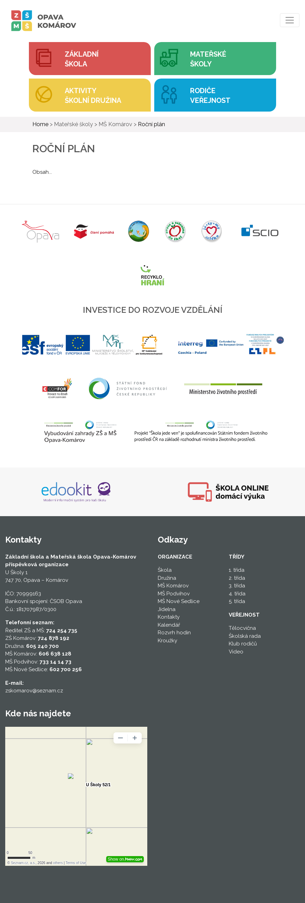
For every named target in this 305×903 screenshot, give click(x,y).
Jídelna (166, 609)
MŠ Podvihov (174, 594)
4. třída (237, 594)
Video (236, 652)
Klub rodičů (243, 644)
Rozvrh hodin (174, 632)
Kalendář (169, 625)
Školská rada (245, 636)
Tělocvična (242, 628)
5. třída (237, 601)
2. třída (237, 578)
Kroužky (167, 640)
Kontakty (169, 617)
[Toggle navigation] (289, 20)
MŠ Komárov (173, 586)
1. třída (236, 570)
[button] (215, 58)
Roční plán (151, 124)
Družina (167, 578)
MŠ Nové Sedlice (179, 601)
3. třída (237, 586)
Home (40, 124)
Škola (165, 570)
